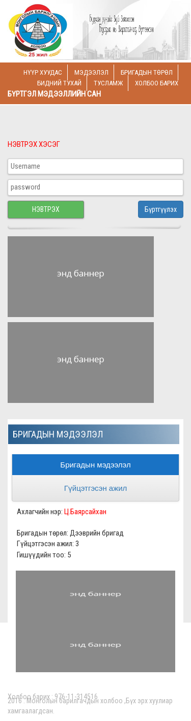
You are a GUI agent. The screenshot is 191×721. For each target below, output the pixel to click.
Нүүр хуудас (42, 72)
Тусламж (108, 83)
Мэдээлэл (91, 72)
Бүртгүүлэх (161, 209)
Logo (77, 31)
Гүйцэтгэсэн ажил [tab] (95, 488)
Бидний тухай (59, 83)
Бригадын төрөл (147, 72)
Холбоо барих (156, 83)
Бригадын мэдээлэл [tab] (95, 464)
